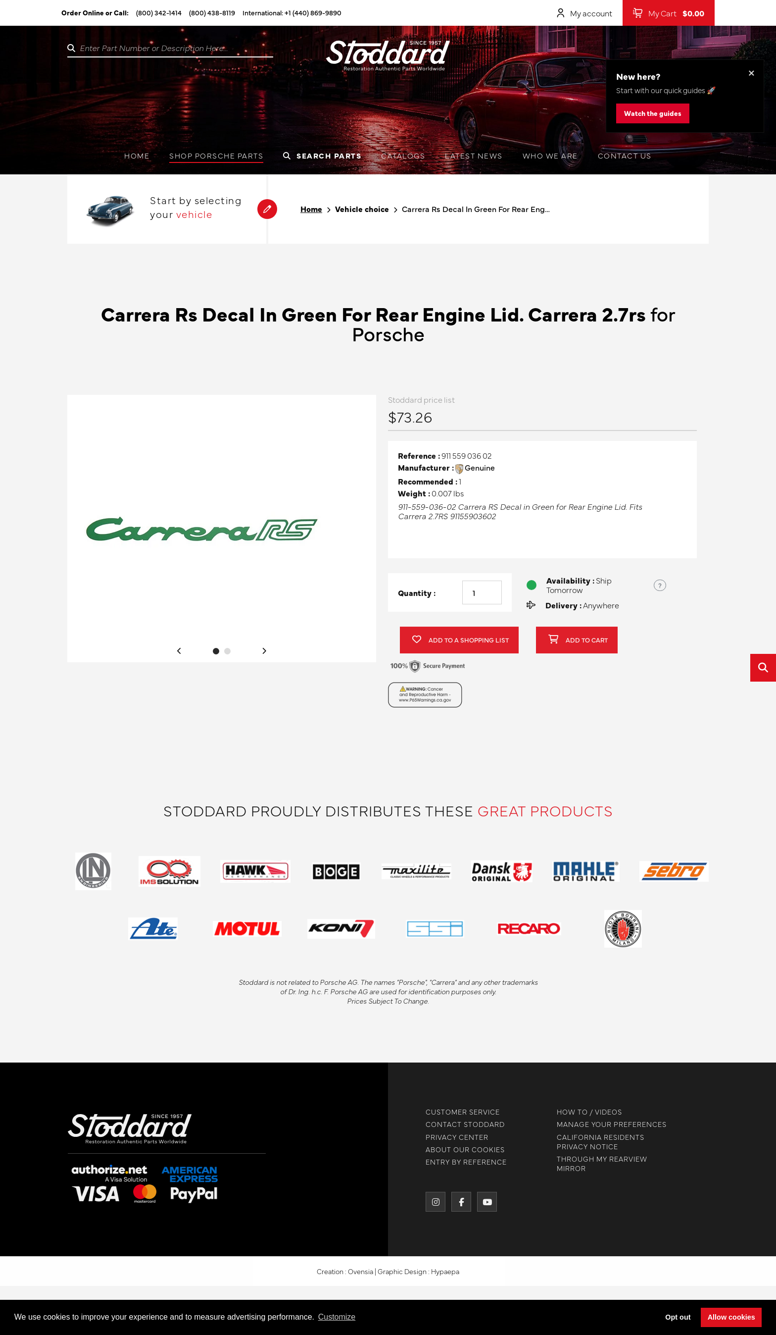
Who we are (550, 155)
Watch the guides (652, 113)
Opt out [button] (677, 1317)
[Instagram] (431, 1202)
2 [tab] (227, 655)
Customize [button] (337, 1317)
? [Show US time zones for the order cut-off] (660, 589)
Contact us (625, 155)
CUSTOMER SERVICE (458, 1112)
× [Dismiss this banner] (751, 72)
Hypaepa (445, 1276)
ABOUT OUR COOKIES (460, 1149)
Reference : (419, 460)
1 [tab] (216, 655)
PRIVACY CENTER (452, 1137)
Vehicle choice (362, 209)
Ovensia (360, 1276)
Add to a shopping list (460, 644)
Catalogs (403, 155)
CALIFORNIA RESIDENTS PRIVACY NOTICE (596, 1141)
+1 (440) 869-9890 (313, 12)
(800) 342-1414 (159, 12)
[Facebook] (457, 1202)
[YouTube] (482, 1202)
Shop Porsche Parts (216, 155)
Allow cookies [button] (731, 1317)
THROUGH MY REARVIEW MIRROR (597, 1163)
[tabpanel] (221, 533)
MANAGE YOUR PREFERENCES (607, 1124)
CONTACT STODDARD (460, 1124)
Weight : (414, 497)
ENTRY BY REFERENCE (461, 1162)
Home (136, 155)
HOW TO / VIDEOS (585, 1112)
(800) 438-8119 (212, 12)
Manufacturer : (426, 472)
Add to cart (578, 644)
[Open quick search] (763, 668)
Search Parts (322, 155)
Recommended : (427, 485)
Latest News (474, 155)
